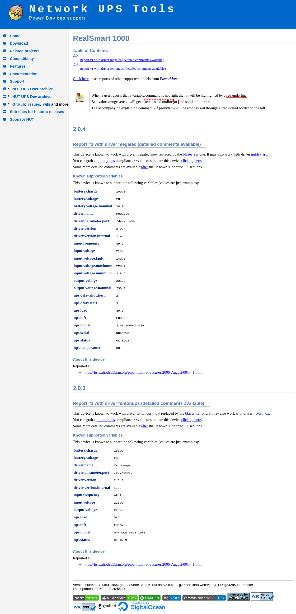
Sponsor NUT (22, 119)
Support (17, 81)
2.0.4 (77, 55)
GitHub (18, 104)
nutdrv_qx (259, 154)
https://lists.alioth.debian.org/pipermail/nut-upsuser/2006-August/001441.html (143, 372)
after (144, 167)
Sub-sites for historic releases (37, 112)
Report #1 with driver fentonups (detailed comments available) (123, 69)
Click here (81, 79)
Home (15, 36)
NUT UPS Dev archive (31, 97)
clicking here (191, 160)
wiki (46, 104)
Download (19, 43)
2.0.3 (77, 64)
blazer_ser (191, 154)
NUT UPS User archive (32, 89)
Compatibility (22, 59)
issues (34, 104)
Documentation (23, 74)
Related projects (24, 51)
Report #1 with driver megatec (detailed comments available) (122, 60)
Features (18, 66)
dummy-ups (106, 160)
